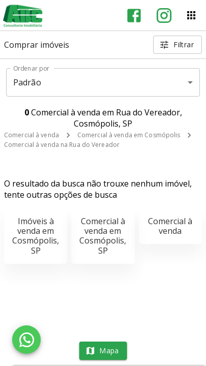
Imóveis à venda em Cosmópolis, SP (35, 236)
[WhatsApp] (26, 339)
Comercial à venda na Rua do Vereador (62, 144)
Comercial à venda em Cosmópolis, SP (102, 236)
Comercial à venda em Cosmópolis (129, 135)
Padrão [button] (27, 82)
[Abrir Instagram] (164, 15)
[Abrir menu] (191, 15)
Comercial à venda (31, 135)
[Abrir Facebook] (134, 15)
